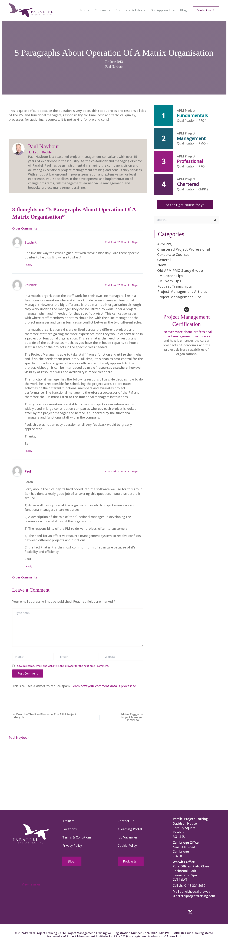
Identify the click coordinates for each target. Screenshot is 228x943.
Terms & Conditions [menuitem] (77, 837)
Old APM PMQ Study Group (180, 270)
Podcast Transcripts (174, 286)
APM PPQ (165, 244)
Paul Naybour (114, 66)
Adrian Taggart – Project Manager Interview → (131, 717)
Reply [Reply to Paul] (29, 566)
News (162, 265)
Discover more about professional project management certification (186, 334)
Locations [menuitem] (69, 829)
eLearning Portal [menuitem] (130, 829)
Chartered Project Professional (183, 249)
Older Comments (25, 228)
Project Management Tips (179, 297)
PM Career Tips (170, 275)
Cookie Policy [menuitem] (127, 845)
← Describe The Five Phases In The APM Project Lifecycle (44, 716)
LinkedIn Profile (40, 152)
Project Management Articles (182, 291)
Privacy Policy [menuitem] (72, 845)
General (164, 259)
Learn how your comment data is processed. (104, 686)
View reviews (31, 884)
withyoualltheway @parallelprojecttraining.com (194, 893)
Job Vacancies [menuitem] (128, 837)
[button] (108, 10)
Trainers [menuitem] (68, 821)
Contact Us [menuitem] (126, 821)
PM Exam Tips (169, 281)
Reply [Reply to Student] (29, 264)
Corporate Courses (173, 254)
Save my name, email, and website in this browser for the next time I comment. (63, 666)
